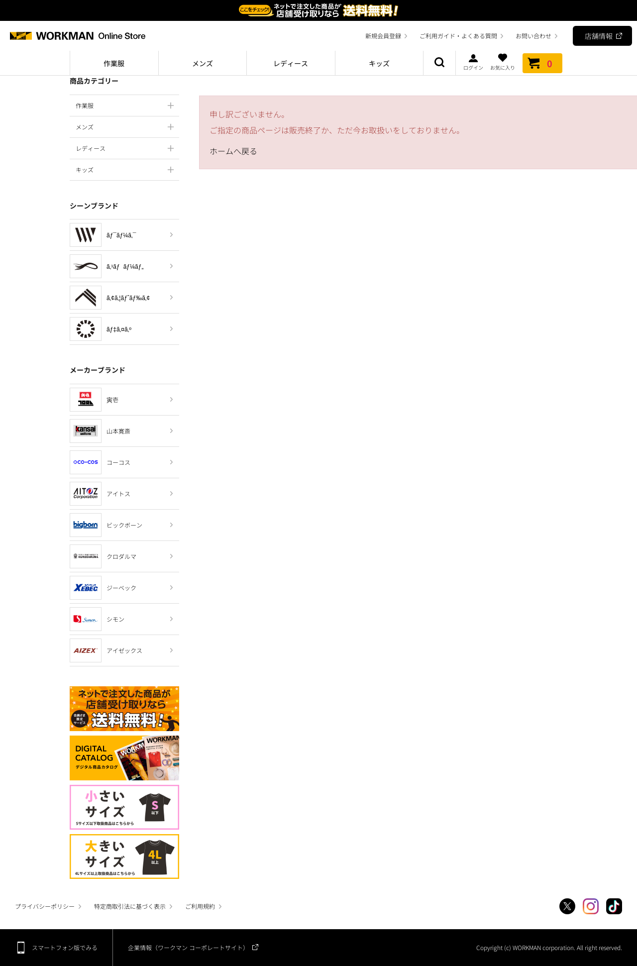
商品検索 (439, 63)
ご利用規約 (200, 906)
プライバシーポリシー (45, 906)
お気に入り (502, 61)
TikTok (614, 906)
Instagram (591, 906)
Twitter (567, 906)
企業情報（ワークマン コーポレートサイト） (188, 947)
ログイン (473, 61)
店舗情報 (599, 36)
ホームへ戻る (233, 151)
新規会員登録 (383, 35)
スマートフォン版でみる (65, 947)
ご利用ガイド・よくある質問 (458, 35)
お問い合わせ (533, 35)
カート (542, 63)
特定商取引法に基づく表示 (130, 906)
